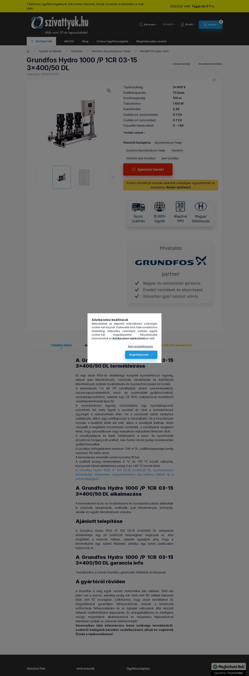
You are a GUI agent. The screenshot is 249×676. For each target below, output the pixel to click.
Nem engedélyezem (140, 346)
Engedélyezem (139, 354)
